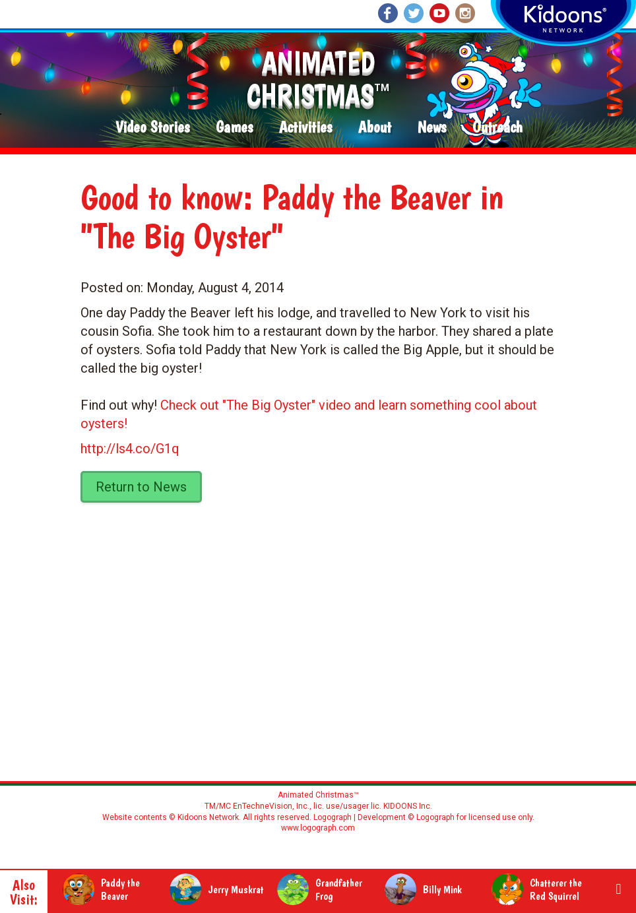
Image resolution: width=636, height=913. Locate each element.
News (432, 128)
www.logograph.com (318, 828)
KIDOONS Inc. (407, 806)
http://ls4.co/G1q (129, 448)
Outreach (497, 128)
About (374, 128)
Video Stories (152, 128)
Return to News (141, 487)
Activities (305, 128)
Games (234, 128)
